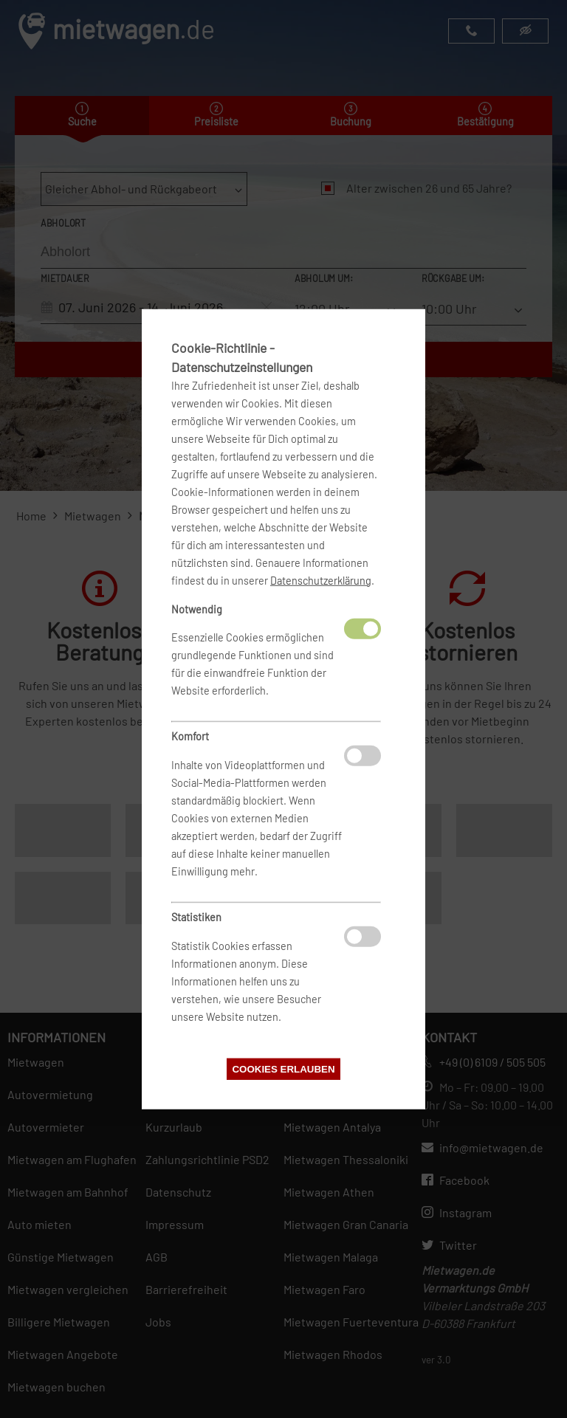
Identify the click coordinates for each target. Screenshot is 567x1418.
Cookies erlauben (283, 1069)
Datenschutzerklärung (320, 580)
